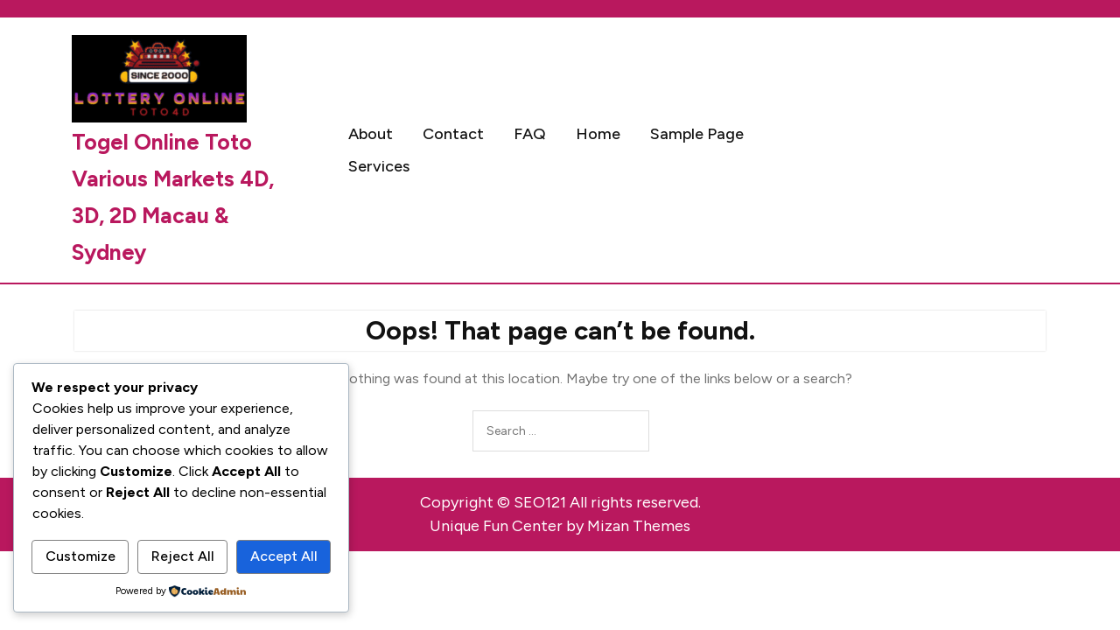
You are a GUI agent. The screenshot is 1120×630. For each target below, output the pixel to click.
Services (379, 166)
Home (598, 134)
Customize (81, 556)
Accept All (284, 556)
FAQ (530, 134)
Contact (453, 134)
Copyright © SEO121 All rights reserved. (560, 502)
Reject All (182, 556)
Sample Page (697, 134)
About (370, 134)
